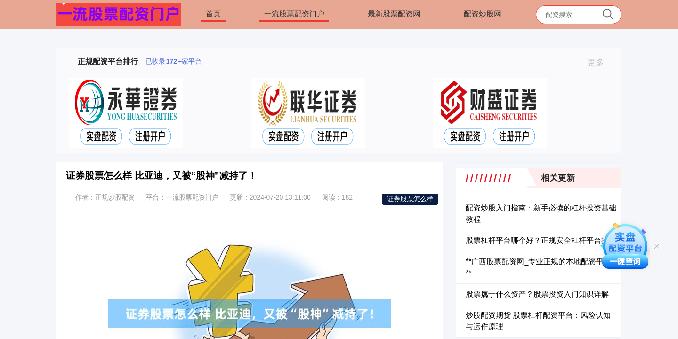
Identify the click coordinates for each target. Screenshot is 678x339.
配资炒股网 (482, 14)
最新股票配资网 (394, 14)
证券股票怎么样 (410, 198)
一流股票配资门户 (294, 14)
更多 (599, 62)
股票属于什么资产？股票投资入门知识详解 (537, 294)
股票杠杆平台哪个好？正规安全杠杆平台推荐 (541, 240)
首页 (213, 14)
